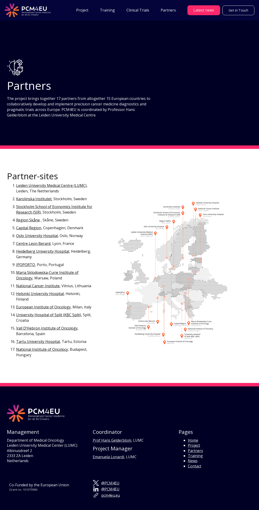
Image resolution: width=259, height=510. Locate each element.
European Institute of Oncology (43, 307)
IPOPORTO (25, 264)
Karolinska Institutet (34, 198)
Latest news (203, 10)
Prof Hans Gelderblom (112, 440)
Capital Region (28, 227)
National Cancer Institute (38, 285)
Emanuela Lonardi (108, 456)
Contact (194, 466)
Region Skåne (28, 220)
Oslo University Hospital (37, 235)
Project (194, 445)
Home (193, 440)
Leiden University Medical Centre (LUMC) (51, 185)
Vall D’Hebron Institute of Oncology (47, 328)
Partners (195, 450)
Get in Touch (238, 10)
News (193, 460)
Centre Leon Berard (33, 243)
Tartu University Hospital (38, 341)
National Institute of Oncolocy (42, 349)
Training (195, 455)
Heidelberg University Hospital (42, 251)
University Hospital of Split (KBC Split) (48, 314)
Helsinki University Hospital (40, 293)
